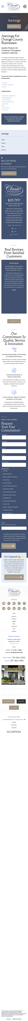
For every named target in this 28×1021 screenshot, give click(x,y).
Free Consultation (14, 26)
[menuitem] (14, 722)
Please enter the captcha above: (8, 524)
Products (14, 619)
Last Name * (4, 441)
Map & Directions (14, 643)
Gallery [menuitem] (3, 140)
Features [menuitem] (3, 143)
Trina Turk (5, 110)
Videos (4, 87)
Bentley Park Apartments (9, 96)
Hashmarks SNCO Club (8, 102)
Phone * (4, 448)
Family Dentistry (7, 100)
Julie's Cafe (5, 104)
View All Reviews (14, 321)
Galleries (14, 621)
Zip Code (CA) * (5, 462)
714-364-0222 (18, 658)
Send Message (8, 546)
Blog (14, 624)
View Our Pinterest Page (14, 577)
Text (15, 229)
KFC (4, 106)
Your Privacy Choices (20, 719)
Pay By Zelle (21, 701)
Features (5, 83)
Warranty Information (8, 85)
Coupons (14, 631)
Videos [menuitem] (3, 146)
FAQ (14, 629)
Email (15, 232)
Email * (3, 455)
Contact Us (14, 626)
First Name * (4, 434)
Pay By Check (14, 708)
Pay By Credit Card (8, 701)
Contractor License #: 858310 (14, 717)
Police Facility (6, 108)
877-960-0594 (16, 661)
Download (15, 235)
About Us (14, 616)
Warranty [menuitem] (3, 150)
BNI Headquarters (7, 98)
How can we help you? (7, 513)
